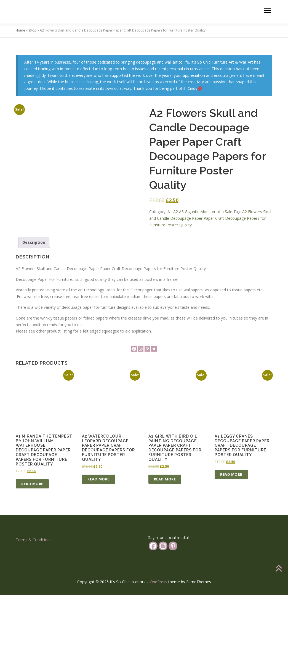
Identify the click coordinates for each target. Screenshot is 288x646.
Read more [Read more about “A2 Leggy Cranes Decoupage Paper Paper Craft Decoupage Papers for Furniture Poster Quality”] (231, 525)
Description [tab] (33, 293)
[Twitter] (154, 400)
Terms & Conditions (34, 590)
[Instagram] (140, 400)
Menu (267, 10)
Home (20, 30)
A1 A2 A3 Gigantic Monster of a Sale (199, 211)
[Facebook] (134, 400)
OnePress (158, 632)
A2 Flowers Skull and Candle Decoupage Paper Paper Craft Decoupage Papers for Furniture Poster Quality (210, 218)
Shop (32, 30)
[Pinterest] (147, 400)
